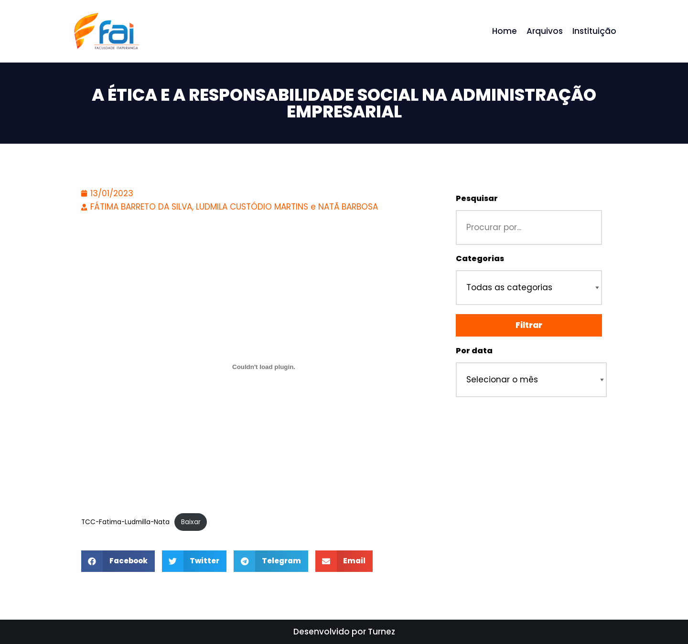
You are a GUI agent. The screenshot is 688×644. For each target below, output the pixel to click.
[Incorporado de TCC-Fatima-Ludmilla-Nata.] (263, 366)
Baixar (191, 522)
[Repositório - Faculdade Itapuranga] (106, 31)
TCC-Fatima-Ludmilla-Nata (125, 522)
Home (504, 31)
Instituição (594, 31)
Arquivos (545, 31)
